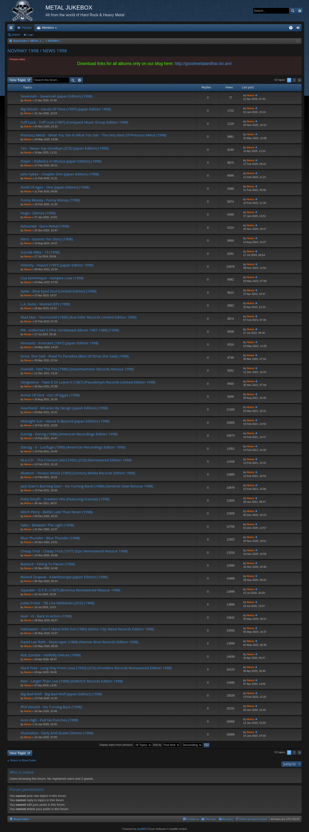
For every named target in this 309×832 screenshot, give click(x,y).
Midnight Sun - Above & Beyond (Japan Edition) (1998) (65, 421)
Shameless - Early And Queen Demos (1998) (57, 733)
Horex (28, 100)
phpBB (141, 828)
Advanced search (299, 11)
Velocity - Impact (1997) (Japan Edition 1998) (57, 265)
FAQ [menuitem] (292, 28)
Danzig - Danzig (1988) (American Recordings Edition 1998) (69, 434)
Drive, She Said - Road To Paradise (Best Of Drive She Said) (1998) (75, 356)
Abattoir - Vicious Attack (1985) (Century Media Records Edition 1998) (78, 473)
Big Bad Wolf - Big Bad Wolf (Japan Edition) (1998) (61, 694)
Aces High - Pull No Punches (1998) (49, 720)
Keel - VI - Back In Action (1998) (46, 616)
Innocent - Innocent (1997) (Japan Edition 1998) (60, 343)
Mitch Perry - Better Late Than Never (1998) (57, 512)
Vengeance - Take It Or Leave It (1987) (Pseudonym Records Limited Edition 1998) (88, 382)
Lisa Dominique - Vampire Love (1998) (52, 278)
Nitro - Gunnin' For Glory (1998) (47, 239)
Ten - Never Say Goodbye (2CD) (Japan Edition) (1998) (65, 148)
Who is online (22, 772)
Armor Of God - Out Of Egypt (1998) (50, 395)
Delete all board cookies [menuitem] (253, 819)
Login (30, 34)
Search (292, 11)
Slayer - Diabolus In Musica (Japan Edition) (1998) (61, 161)
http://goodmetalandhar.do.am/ (203, 63)
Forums (27, 27)
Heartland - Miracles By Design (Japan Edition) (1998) (64, 408)
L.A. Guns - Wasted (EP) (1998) (45, 304)
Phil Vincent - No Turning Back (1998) (51, 707)
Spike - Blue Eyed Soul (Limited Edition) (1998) (58, 291)
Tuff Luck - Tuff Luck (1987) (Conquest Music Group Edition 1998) (74, 122)
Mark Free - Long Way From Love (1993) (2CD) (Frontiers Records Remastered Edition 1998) (96, 668)
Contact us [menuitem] (193, 819)
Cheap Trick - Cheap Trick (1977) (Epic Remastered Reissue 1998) (74, 551)
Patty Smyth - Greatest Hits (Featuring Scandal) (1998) (65, 499)
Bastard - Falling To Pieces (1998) (48, 564)
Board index (21, 819)
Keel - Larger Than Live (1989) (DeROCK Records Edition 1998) (72, 681)
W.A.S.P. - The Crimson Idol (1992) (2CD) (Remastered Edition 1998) (76, 460)
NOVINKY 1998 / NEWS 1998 (37, 51)
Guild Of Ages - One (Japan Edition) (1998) (55, 187)
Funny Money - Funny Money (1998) (50, 200)
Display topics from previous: (125, 744)
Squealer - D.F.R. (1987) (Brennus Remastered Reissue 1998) (70, 590)
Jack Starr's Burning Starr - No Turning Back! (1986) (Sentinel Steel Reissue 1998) (87, 486)
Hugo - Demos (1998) (38, 213)
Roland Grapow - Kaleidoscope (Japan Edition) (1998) (64, 577)
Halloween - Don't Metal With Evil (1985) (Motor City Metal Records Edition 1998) (87, 629)
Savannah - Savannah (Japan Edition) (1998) (57, 96)
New (18, 80)
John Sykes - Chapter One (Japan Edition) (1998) (60, 174)
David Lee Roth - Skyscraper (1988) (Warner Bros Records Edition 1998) (79, 642)
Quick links (12, 28)
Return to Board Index (23, 760)
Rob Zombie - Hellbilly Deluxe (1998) (51, 655)
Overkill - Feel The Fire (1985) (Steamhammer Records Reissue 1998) (77, 369)
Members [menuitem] (227, 819)
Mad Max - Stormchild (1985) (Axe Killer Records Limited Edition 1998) (79, 317)
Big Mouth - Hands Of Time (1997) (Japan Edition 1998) (66, 109)
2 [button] (294, 80)
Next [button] (299, 80)
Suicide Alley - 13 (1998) (40, 252)
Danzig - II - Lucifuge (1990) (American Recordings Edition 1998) (73, 447)
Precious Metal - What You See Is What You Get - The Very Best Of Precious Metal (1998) (93, 135)
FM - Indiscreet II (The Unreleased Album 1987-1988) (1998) (70, 330)
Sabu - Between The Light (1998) (47, 525)
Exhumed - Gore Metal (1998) (45, 226)
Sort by (166, 744)
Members (48, 27)
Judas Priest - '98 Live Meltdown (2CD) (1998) (57, 603)
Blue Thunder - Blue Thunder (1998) (50, 538)
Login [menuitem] (299, 28)
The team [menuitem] (210, 819)
